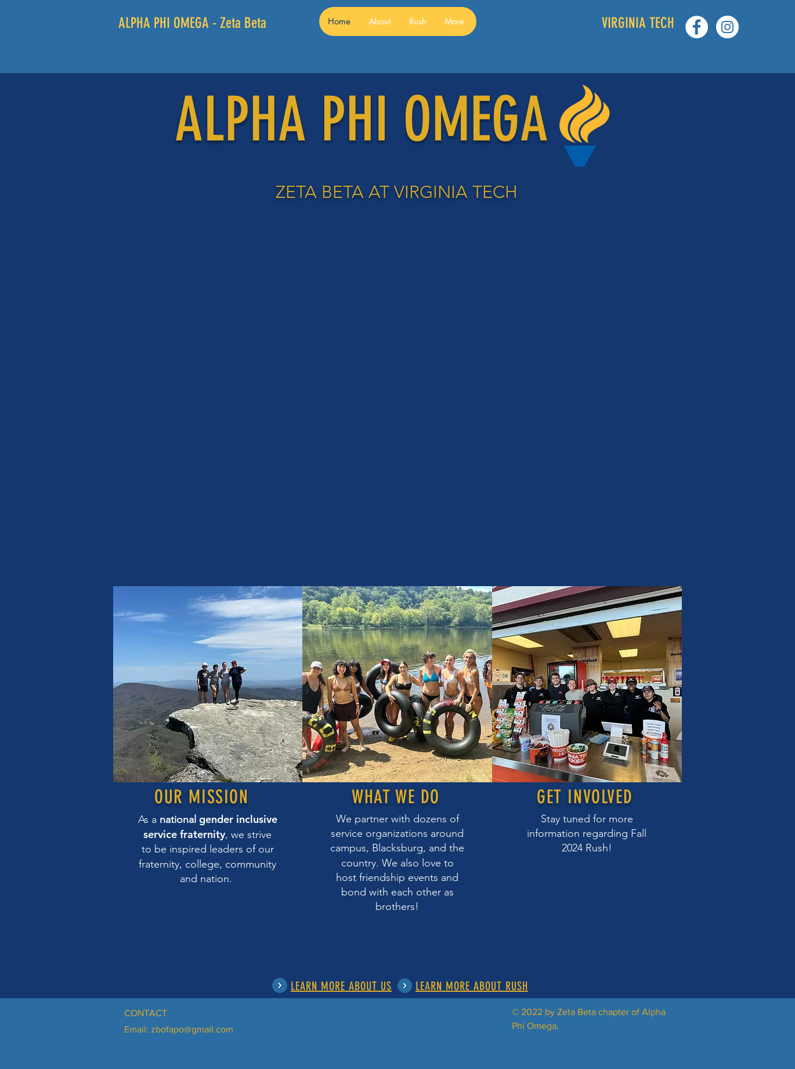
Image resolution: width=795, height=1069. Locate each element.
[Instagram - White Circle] (727, 27)
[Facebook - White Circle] (696, 27)
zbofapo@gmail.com (192, 1029)
